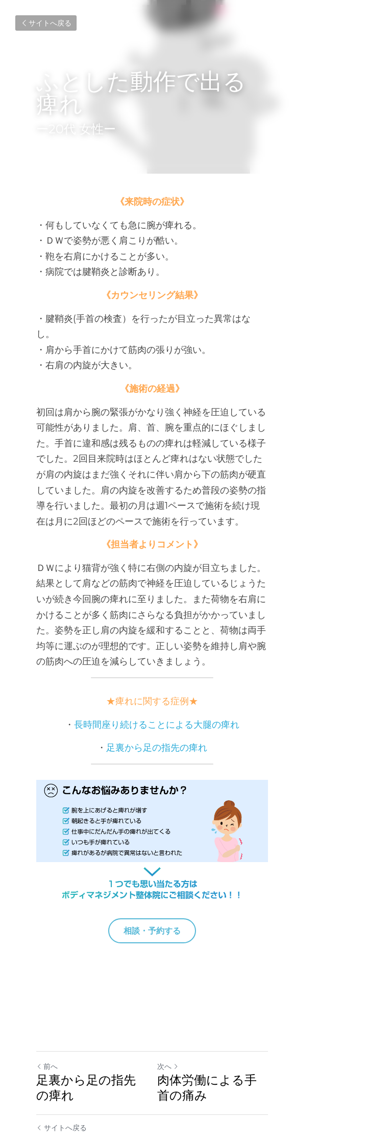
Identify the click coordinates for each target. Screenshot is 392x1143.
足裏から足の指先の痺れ (200, 669)
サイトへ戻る (45, 23)
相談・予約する (196, 899)
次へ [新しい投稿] (212, 1035)
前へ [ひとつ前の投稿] (47, 1035)
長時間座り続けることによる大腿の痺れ (200, 646)
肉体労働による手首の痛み (276, 1048)
